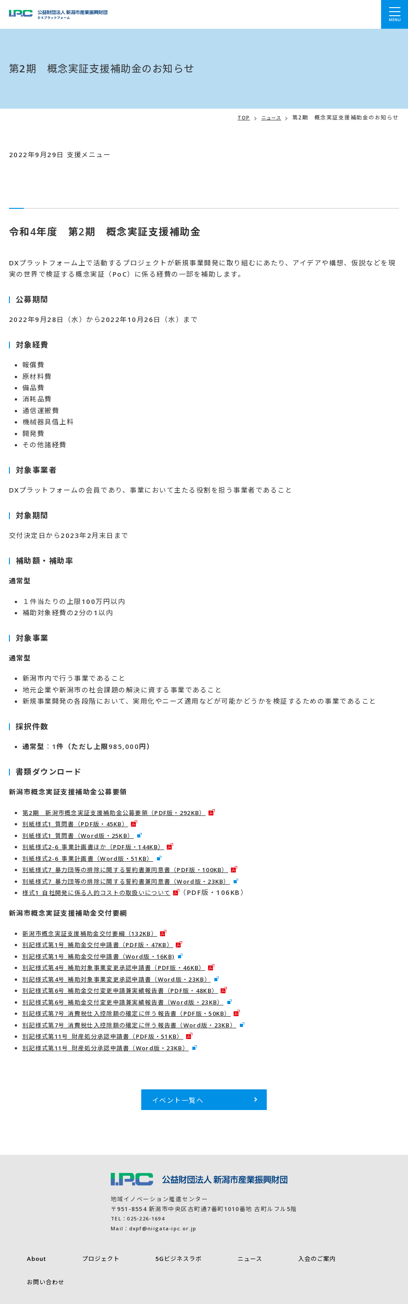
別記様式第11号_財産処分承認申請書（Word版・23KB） (118, 1047)
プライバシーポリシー (41, 1290)
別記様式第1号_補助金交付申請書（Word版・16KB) (110, 956)
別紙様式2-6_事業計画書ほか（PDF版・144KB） (105, 846)
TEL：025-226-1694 (142, 1218)
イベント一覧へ (178, 1100)
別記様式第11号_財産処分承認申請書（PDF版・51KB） (115, 1035)
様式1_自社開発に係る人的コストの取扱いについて (107, 892)
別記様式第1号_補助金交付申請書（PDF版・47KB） (109, 944)
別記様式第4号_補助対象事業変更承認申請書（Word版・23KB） (131, 978)
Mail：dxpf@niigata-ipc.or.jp (160, 1228)
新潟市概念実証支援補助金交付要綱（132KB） (100, 933)
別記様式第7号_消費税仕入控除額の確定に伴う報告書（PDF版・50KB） (143, 1013)
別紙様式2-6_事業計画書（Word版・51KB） (98, 858)
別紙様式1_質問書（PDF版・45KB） (84, 823)
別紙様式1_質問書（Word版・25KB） (86, 835)
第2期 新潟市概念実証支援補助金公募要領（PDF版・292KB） (129, 812)
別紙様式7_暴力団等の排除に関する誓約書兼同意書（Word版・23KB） (142, 881)
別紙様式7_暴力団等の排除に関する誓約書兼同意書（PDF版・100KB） (141, 869)
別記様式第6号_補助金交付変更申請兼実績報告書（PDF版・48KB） (135, 990)
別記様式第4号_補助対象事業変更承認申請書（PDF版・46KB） (128, 967)
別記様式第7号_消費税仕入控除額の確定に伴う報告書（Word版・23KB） (145, 1024)
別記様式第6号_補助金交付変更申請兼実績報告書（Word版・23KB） (138, 1001)
